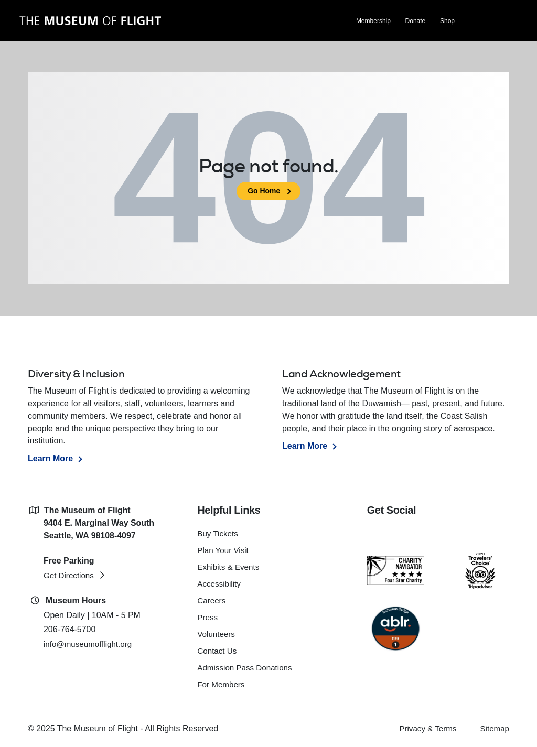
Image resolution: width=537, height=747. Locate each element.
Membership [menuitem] (373, 21)
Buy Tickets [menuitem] (218, 533)
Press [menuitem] (208, 617)
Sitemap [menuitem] (494, 727)
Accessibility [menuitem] (220, 583)
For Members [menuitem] (222, 684)
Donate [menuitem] (415, 21)
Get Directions (70, 575)
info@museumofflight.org (90, 644)
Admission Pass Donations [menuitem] (247, 667)
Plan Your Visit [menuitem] (224, 550)
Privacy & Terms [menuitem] (424, 727)
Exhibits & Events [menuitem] (230, 566)
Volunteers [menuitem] (217, 634)
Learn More (50, 458)
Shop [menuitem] (446, 21)
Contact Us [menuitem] (218, 650)
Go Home (264, 191)
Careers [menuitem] (212, 600)
